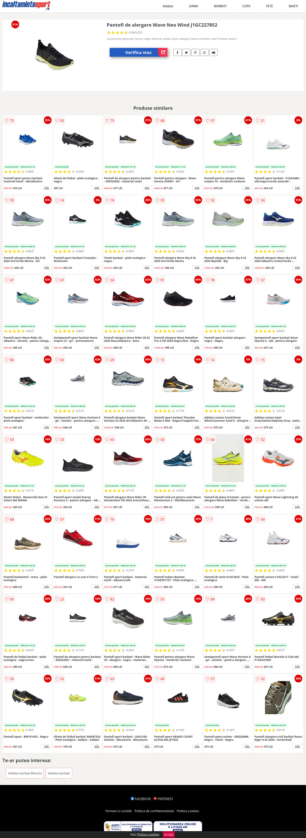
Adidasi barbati (59, 773)
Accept (169, 834)
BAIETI (293, 6)
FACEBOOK (141, 799)
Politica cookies (188, 811)
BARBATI (220, 6)
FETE (269, 6)
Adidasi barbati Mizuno (25, 773)
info (46, 188)
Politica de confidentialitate (154, 811)
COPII (246, 6)
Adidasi (168, 6)
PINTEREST (163, 799)
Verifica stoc (146, 52)
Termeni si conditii (118, 811)
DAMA (193, 6)
